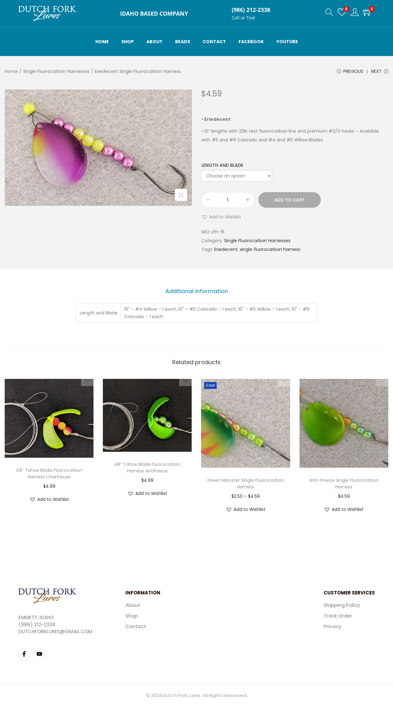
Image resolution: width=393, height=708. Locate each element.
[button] (221, 218)
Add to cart (289, 202)
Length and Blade (222, 167)
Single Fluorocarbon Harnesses (56, 71)
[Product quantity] (228, 201)
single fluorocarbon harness (270, 251)
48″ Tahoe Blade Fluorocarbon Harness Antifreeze (147, 468)
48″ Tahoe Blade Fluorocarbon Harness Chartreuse (49, 474)
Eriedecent (226, 251)
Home (11, 71)
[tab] (196, 292)
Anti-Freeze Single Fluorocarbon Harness (344, 484)
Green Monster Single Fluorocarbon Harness (245, 484)
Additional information (196, 292)
